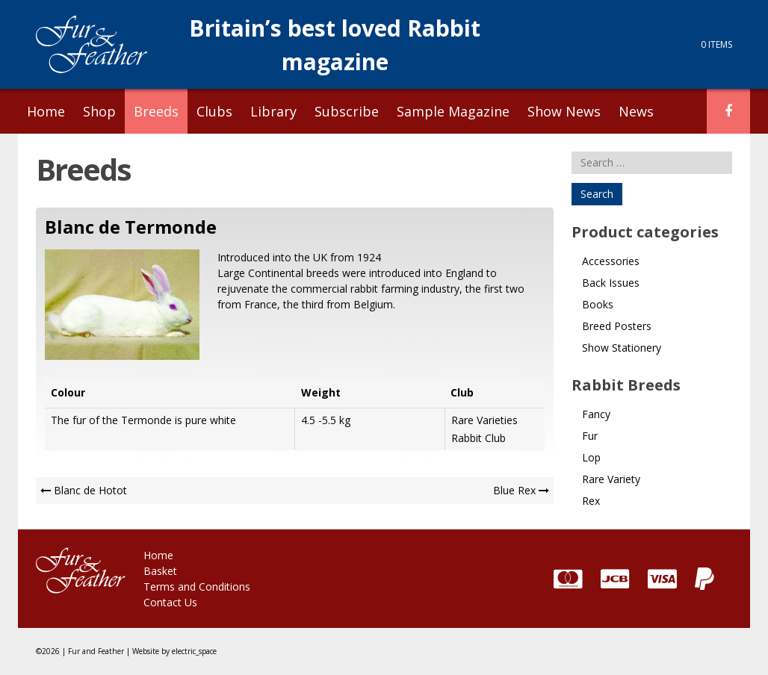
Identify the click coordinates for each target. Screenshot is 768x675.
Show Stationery (621, 347)
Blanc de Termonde (131, 226)
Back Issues (611, 283)
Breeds (156, 111)
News (636, 111)
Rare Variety (611, 479)
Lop (591, 457)
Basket (160, 571)
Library (273, 111)
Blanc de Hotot (90, 490)
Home (46, 111)
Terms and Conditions (196, 586)
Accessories (611, 261)
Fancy (596, 414)
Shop (99, 111)
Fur (590, 436)
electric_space (194, 651)
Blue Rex (514, 490)
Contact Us (170, 602)
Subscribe (347, 111)
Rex (591, 501)
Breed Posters (616, 326)
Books (597, 304)
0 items (716, 44)
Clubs (214, 111)
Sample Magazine (453, 111)
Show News (564, 111)
